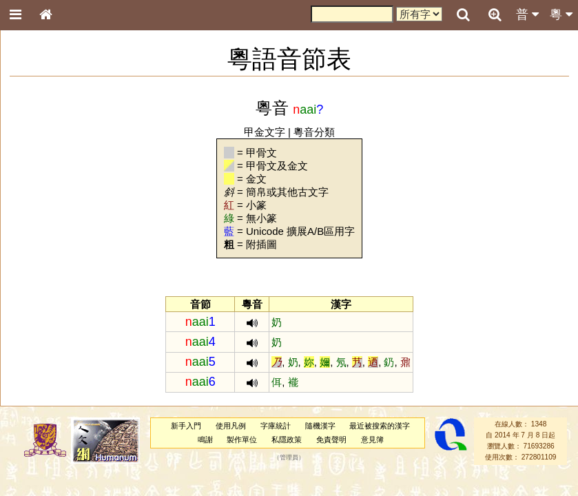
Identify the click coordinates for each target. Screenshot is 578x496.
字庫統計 (275, 426)
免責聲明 (331, 439)
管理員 (289, 457)
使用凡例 (231, 426)
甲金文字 (264, 132)
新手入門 (186, 426)
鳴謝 (205, 439)
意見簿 (372, 439)
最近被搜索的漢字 (379, 426)
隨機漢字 (320, 426)
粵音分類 (314, 132)
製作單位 (242, 439)
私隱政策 (286, 439)
